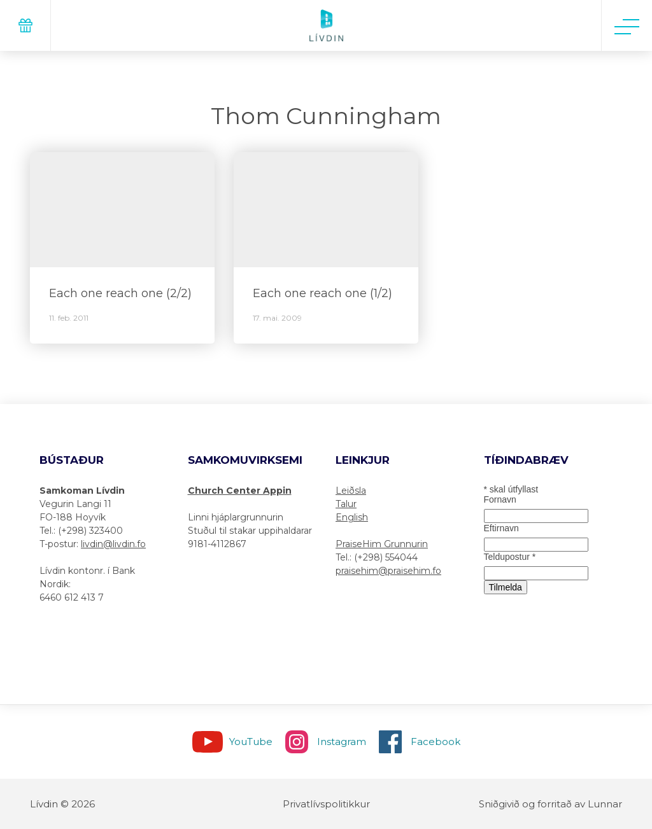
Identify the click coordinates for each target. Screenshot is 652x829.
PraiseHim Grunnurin (382, 544)
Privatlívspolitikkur (326, 804)
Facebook (435, 741)
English (352, 517)
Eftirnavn (501, 528)
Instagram (341, 741)
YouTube (251, 741)
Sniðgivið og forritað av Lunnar (550, 804)
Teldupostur (510, 557)
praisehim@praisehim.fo (388, 570)
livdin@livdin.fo (113, 544)
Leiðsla (351, 490)
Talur (346, 504)
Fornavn (500, 499)
